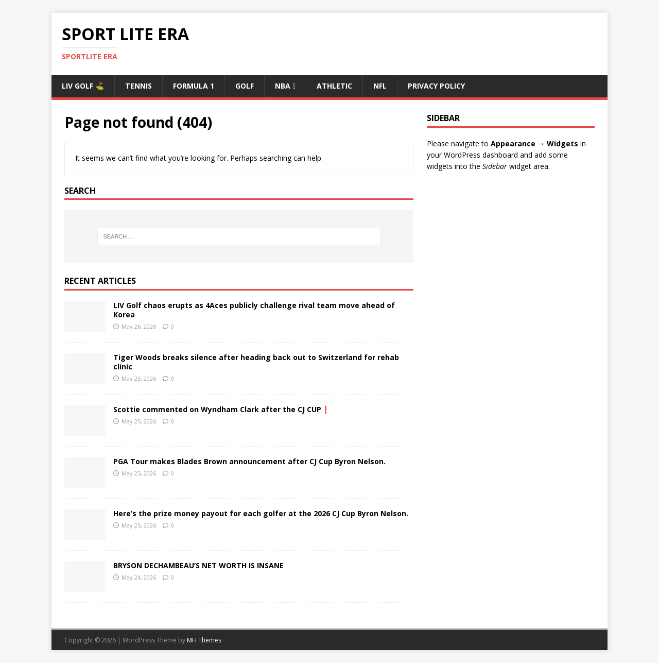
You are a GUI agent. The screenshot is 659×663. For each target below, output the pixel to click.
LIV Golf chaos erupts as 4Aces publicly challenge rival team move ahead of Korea (254, 309)
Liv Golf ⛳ (83, 86)
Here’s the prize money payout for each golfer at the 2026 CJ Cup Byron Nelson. (260, 513)
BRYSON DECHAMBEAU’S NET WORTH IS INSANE (198, 565)
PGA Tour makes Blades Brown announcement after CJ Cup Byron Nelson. (249, 461)
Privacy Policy (436, 86)
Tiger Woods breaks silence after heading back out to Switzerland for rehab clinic (256, 361)
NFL (380, 86)
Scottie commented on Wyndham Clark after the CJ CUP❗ (221, 409)
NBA (282, 86)
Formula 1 (193, 86)
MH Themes (204, 640)
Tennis (138, 86)
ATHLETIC (334, 86)
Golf (244, 86)
